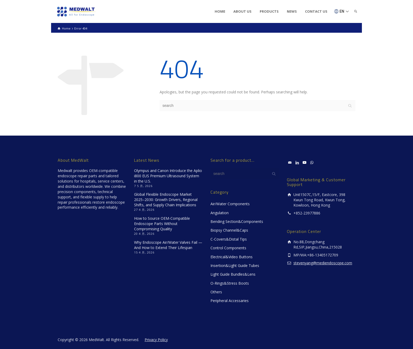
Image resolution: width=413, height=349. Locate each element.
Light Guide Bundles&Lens (232, 274)
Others (216, 291)
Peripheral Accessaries (229, 300)
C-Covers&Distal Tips (228, 239)
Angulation (219, 212)
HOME (220, 11)
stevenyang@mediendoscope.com (322, 262)
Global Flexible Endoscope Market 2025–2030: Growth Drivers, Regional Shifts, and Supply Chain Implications (166, 199)
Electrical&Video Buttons (231, 256)
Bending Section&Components (236, 221)
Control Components (228, 247)
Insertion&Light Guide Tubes (234, 265)
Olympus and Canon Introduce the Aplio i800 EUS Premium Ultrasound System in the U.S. (168, 176)
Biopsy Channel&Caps (229, 230)
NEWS (292, 11)
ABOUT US (242, 11)
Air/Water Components (230, 203)
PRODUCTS (269, 11)
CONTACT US (316, 11)
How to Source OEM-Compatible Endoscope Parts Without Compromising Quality (162, 223)
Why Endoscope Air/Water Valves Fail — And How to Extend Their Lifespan (168, 245)
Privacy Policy (156, 339)
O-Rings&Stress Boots (229, 283)
